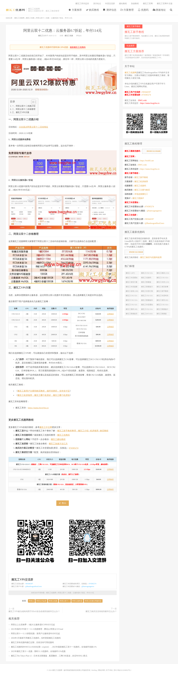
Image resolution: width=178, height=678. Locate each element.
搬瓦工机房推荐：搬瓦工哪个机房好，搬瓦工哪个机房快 (44, 395)
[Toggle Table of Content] (32, 102)
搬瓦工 (40, 36)
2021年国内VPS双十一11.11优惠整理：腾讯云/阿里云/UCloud (37, 629)
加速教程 (135, 4)
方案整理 (127, 9)
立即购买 (110, 314)
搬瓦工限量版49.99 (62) (162, 314)
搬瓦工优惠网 (15, 10)
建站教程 (123, 4)
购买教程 (92, 9)
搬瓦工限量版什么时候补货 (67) (162, 309)
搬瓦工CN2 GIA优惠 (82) (131, 305)
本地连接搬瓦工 (141, 194)
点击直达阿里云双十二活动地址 (33, 127)
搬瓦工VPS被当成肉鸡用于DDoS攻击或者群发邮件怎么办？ (34, 611)
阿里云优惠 (53, 601)
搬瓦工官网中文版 (164, 4)
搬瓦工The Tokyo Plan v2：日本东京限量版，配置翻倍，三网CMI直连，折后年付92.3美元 (49, 656)
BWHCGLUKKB (151, 151)
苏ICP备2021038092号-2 (122, 670)
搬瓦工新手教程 (141, 177)
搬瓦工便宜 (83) (162, 300)
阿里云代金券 (41, 601)
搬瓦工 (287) (130, 273)
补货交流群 (110, 4)
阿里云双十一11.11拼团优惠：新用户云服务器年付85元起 (35, 633)
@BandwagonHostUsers (33, 586)
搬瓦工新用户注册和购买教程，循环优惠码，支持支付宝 (44, 391)
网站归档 (101, 670)
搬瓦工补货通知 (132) (131, 278)
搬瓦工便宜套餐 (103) (162, 287)
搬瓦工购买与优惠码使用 (151, 257)
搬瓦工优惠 (30, 18)
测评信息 (109, 9)
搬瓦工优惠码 (63, 435)
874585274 (73, 448)
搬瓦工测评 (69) (131, 309)
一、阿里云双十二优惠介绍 (23, 106)
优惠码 (143, 9)
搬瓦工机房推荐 (141, 181)
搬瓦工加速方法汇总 (58, 444)
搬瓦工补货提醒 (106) (131, 287)
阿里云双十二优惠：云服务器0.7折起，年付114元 (62, 31)
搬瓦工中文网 (45, 427)
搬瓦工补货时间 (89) (162, 296)
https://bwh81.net (147, 161)
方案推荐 (75, 9)
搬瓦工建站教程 (58, 439)
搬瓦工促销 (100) (132, 291)
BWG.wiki (142, 100)
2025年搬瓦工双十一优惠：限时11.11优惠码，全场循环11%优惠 (38, 651)
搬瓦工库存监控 (82, 4)
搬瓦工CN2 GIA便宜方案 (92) (131, 296)
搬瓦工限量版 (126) (146, 282)
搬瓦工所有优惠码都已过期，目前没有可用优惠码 (32, 642)
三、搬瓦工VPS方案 (20, 112)
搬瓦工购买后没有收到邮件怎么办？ (101, 611)
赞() (62, 503)
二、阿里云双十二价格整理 (23, 109)
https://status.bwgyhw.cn (38, 408)
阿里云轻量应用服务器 (93, 601)
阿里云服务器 (77, 601)
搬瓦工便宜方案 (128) (131, 282)
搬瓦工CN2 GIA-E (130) (163, 278)
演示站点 (97, 4)
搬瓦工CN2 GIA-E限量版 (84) (132, 300)
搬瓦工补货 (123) (163, 282)
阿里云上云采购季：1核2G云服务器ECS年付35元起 (33, 625)
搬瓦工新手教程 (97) (162, 291)
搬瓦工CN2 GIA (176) (147, 273)
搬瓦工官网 (148, 4)
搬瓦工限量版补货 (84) (147, 300)
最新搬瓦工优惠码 (78, 47)
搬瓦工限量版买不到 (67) (131, 314)
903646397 (29, 584)
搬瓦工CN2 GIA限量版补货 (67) (147, 309)
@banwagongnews (87, 586)
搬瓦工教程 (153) (163, 273)
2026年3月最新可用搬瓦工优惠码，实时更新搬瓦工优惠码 (36, 638)
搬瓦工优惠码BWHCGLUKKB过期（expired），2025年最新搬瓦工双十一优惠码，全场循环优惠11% (54, 647)
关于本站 (109, 670)
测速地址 (159, 9)
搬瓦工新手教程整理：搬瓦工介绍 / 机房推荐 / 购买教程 (82, 431)
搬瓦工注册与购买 (142, 190)
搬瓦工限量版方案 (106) (147, 287)
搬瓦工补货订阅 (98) (147, 291)
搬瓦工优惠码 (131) (146, 278)
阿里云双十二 (65, 601)
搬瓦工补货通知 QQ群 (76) (147, 305)
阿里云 (31, 601)
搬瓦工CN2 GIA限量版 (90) (147, 296)
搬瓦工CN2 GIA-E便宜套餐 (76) (163, 305)
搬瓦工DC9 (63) (147, 314)
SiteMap (94, 670)
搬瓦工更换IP (138, 198)
